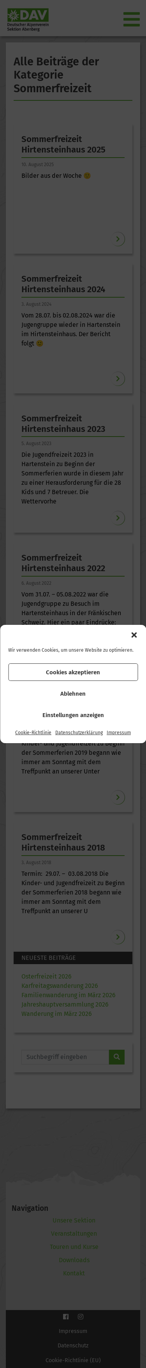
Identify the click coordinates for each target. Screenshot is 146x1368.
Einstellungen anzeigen (73, 715)
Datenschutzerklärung (79, 732)
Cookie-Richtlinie (33, 732)
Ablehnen (73, 693)
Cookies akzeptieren (73, 672)
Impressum (119, 732)
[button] (134, 635)
